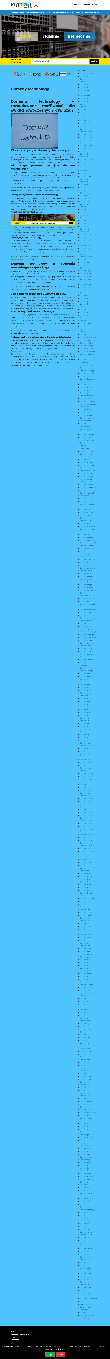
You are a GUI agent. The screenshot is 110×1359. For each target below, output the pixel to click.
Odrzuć (61, 1355)
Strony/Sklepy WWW (61, 12)
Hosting (86, 5)
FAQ (91, 12)
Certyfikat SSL (47, 12)
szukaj (94, 61)
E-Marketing (75, 12)
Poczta (77, 5)
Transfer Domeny (35, 12)
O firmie (96, 12)
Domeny (95, 5)
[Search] (60, 61)
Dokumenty (84, 12)
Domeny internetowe (19, 12)
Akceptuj (50, 1355)
